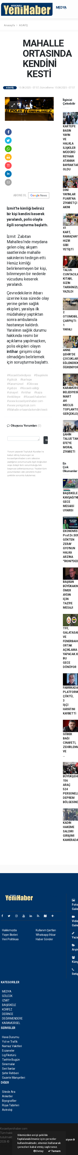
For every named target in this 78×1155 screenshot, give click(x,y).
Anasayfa (9, 25)
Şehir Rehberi (10, 1073)
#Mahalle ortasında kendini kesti (27, 409)
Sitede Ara (8, 1091)
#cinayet (12, 392)
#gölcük (12, 379)
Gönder (46, 440)
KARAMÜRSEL (11, 1023)
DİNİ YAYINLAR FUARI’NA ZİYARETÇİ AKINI (70, 198)
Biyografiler (9, 1100)
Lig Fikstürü (9, 1055)
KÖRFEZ (7, 1009)
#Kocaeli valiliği (29, 388)
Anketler (7, 1096)
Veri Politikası (10, 939)
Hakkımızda (9, 930)
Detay (38, 1151)
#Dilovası (32, 383)
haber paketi (8, 1145)
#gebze (12, 388)
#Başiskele (41, 375)
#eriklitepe (13, 396)
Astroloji (7, 1109)
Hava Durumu (10, 1037)
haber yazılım (8, 1150)
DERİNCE (7, 1014)
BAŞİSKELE (9, 1005)
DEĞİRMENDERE (12, 1018)
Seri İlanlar (8, 1068)
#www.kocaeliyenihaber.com (25, 401)
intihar (13, 351)
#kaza (38, 392)
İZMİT (6, 1000)
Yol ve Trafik (10, 1041)
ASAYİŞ (23, 25)
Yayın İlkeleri (10, 934)
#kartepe (26, 379)
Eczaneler (8, 1050)
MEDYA (61, 7)
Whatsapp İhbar (46, 934)
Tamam (54, 1151)
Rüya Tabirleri (10, 1105)
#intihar (26, 392)
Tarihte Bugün (11, 1059)
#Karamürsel (15, 383)
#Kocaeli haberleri (34, 396)
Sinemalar (8, 1064)
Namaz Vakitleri (12, 1046)
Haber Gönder (44, 939)
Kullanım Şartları (46, 930)
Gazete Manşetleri (13, 1077)
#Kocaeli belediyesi (19, 375)
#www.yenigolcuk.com (21, 405)
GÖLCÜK (7, 996)
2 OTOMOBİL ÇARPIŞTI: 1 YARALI (70, 321)
